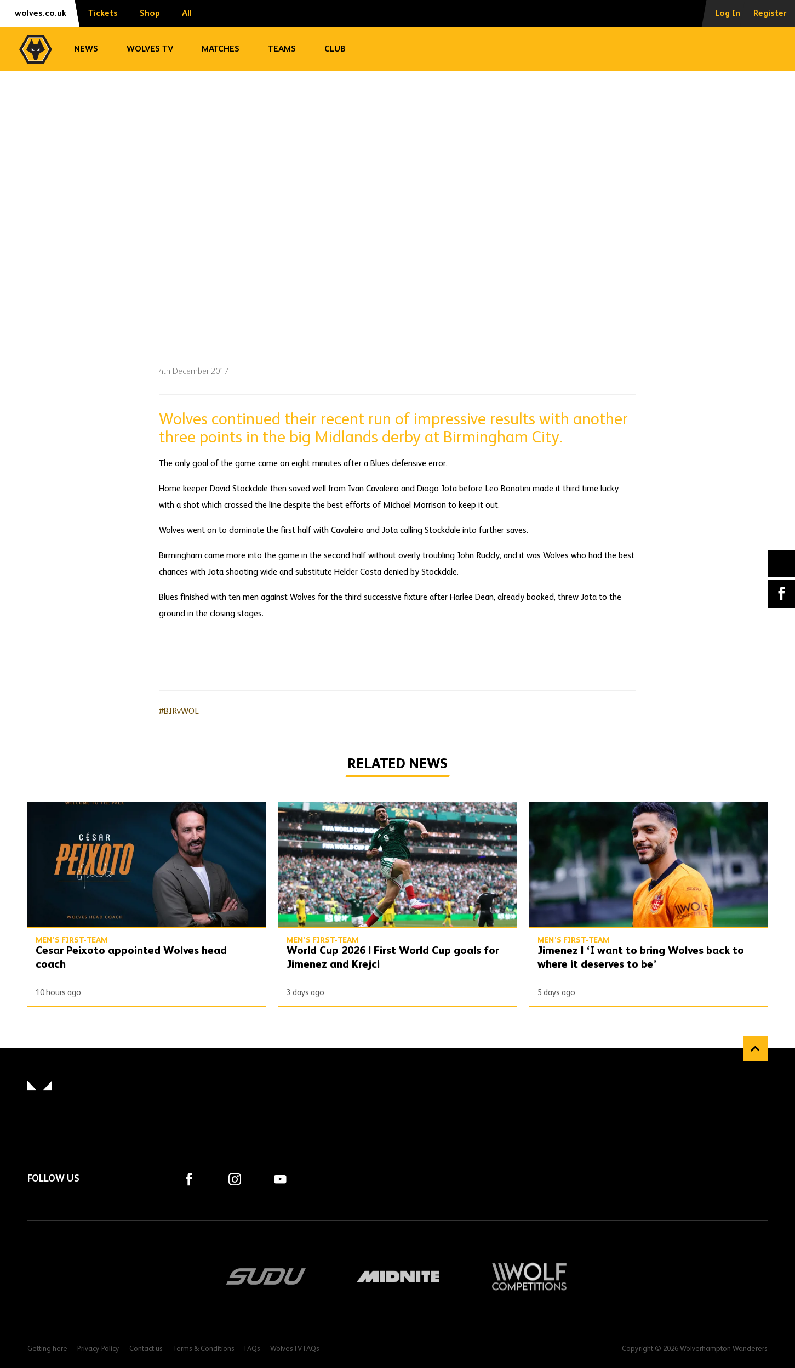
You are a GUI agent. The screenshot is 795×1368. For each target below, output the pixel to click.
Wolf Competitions (529, 1276)
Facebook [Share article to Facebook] (781, 594)
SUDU (266, 1276)
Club (335, 49)
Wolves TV (150, 49)
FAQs (252, 1349)
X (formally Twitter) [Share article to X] (781, 563)
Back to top (755, 1049)
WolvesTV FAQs (294, 1349)
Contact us (146, 1349)
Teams (282, 49)
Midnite (397, 1276)
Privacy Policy (98, 1349)
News (86, 49)
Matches (220, 49)
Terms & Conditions (204, 1349)
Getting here (47, 1349)
